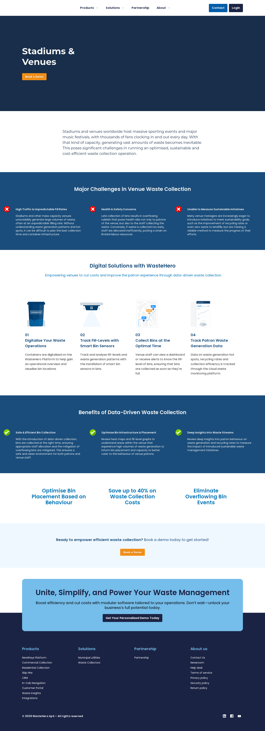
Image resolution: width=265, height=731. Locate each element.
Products (89, 8)
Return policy (198, 688)
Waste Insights (31, 693)
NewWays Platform (34, 657)
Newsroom (197, 662)
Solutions (115, 8)
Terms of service (201, 673)
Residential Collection (36, 668)
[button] (132, 618)
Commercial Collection (37, 662)
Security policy (199, 683)
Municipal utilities (89, 657)
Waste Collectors (89, 662)
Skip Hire (27, 673)
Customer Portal (32, 688)
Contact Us (197, 657)
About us (198, 648)
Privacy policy (199, 678)
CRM (25, 678)
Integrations (30, 698)
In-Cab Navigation (33, 683)
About (163, 8)
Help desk (196, 668)
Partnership (140, 8)
